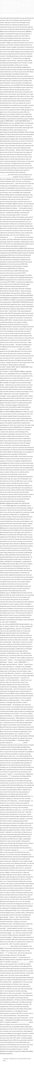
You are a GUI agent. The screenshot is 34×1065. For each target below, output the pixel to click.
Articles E (9, 1053)
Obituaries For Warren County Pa (10, 1051)
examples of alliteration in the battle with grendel (16, 6)
